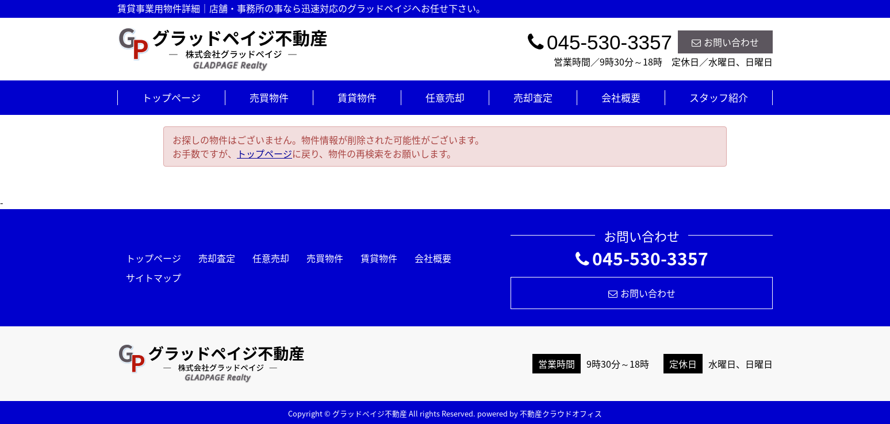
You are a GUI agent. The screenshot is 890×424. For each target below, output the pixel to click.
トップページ (171, 97)
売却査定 (533, 97)
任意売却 (445, 97)
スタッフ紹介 (718, 97)
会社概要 (620, 97)
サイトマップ (153, 277)
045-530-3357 (642, 258)
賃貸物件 (357, 97)
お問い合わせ (725, 42)
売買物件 (269, 97)
